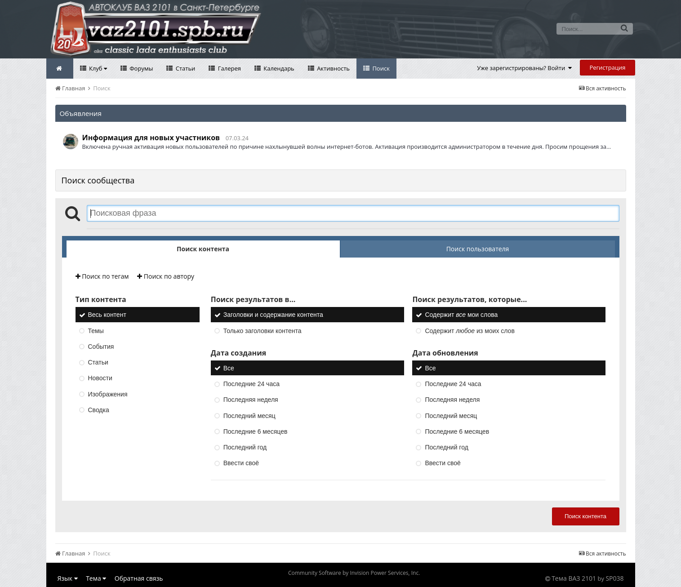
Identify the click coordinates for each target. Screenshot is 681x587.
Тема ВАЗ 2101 (574, 578)
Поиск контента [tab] (203, 249)
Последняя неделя (250, 400)
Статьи (184, 68)
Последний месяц (249, 415)
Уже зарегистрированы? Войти (524, 68)
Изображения (108, 394)
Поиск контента (585, 516)
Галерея (228, 68)
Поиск (380, 68)
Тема (96, 578)
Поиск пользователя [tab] (477, 249)
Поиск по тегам (102, 276)
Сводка (98, 410)
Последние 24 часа (251, 383)
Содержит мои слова (461, 315)
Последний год (245, 447)
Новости (100, 378)
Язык (68, 578)
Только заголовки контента (262, 330)
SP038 (614, 578)
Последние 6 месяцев (255, 431)
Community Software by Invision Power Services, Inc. (354, 573)
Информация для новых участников (151, 137)
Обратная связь (139, 578)
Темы (96, 330)
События (101, 346)
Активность (333, 68)
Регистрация (607, 67)
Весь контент (107, 315)
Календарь (278, 68)
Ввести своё (241, 463)
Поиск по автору (165, 276)
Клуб (97, 68)
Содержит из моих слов (469, 330)
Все (228, 368)
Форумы (140, 68)
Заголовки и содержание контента (273, 315)
